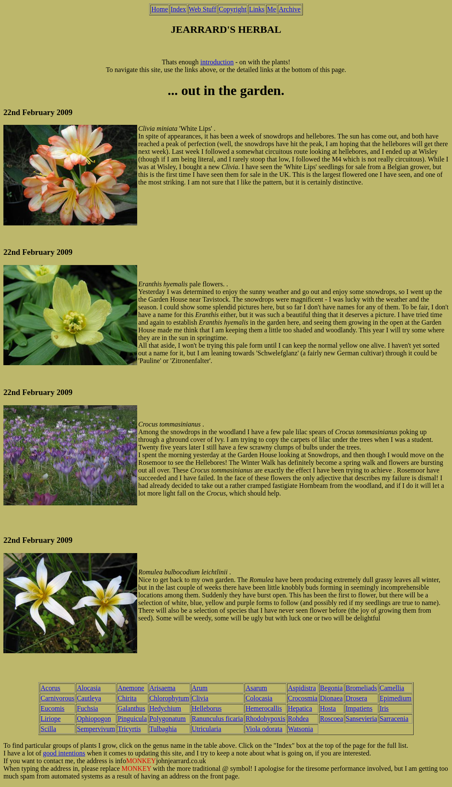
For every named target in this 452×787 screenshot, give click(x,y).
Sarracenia (394, 718)
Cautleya (89, 698)
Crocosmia (302, 698)
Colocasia (258, 698)
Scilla (48, 728)
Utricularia (206, 728)
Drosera (356, 698)
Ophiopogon (94, 718)
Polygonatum (168, 718)
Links (256, 9)
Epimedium (396, 698)
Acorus (50, 688)
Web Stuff (202, 9)
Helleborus (207, 708)
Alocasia (89, 688)
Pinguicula (132, 718)
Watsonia (300, 728)
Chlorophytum (169, 698)
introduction (216, 62)
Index (178, 9)
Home (159, 9)
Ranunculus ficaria (217, 718)
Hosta (328, 708)
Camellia (392, 688)
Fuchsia (87, 708)
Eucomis (52, 708)
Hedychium (165, 708)
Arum (199, 688)
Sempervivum (96, 728)
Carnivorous (57, 698)
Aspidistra (302, 688)
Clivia (200, 698)
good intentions (64, 753)
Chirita (127, 698)
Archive (290, 9)
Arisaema (163, 688)
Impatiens (358, 708)
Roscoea (331, 718)
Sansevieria (361, 718)
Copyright (232, 9)
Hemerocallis (263, 708)
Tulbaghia (163, 728)
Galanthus (131, 708)
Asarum (256, 688)
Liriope (50, 718)
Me (271, 9)
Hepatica (300, 708)
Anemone (131, 688)
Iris (384, 708)
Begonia (331, 688)
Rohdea (298, 718)
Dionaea (331, 698)
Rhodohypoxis (265, 718)
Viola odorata (263, 728)
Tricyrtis (129, 728)
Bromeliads (361, 688)
